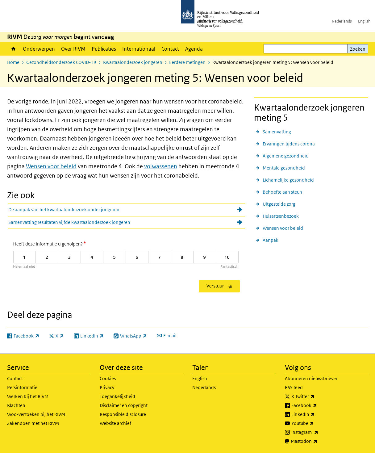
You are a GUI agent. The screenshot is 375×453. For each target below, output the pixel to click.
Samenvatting (277, 132)
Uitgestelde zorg (279, 204)
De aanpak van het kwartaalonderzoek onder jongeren (63, 209)
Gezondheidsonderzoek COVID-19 (61, 62)
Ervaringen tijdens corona (289, 144)
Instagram (318, 432)
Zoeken (357, 49)
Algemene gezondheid (286, 156)
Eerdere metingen (187, 62)
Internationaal (138, 48)
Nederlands (342, 21)
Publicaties (104, 48)
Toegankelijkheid (117, 396)
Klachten (16, 405)
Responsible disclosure (123, 414)
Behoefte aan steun (282, 192)
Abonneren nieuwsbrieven (312, 378)
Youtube (316, 423)
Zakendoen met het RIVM (33, 423)
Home (13, 49)
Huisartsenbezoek (281, 216)
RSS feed (294, 387)
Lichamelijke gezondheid (288, 180)
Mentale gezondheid (284, 168)
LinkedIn (316, 414)
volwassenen (160, 166)
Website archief (115, 423)
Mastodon (317, 441)
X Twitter (316, 396)
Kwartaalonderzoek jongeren (132, 62)
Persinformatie (22, 387)
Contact (170, 48)
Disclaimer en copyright (124, 405)
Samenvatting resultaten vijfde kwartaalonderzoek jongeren (69, 222)
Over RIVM (73, 48)
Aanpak (270, 240)
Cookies (108, 378)
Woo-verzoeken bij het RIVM (36, 414)
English (364, 21)
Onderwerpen (39, 48)
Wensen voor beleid (51, 166)
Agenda (194, 48)
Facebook (317, 405)
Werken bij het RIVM (27, 396)
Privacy (107, 387)
